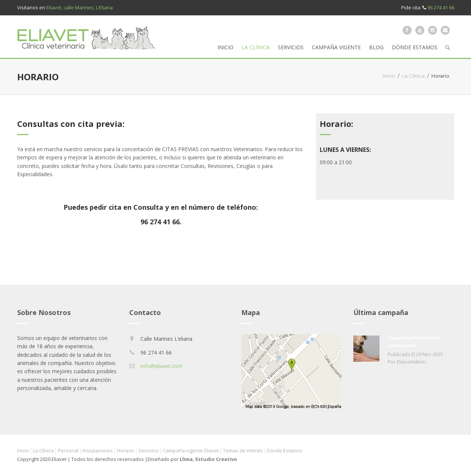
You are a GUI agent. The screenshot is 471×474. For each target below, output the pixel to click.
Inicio (225, 47)
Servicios (291, 47)
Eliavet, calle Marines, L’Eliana (79, 7)
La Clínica (256, 47)
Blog (376, 47)
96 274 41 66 (440, 7)
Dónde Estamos (414, 47)
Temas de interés (243, 450)
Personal (68, 450)
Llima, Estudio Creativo (208, 459)
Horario (125, 450)
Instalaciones (98, 450)
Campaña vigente (336, 47)
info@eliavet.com (161, 365)
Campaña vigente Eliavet (191, 450)
